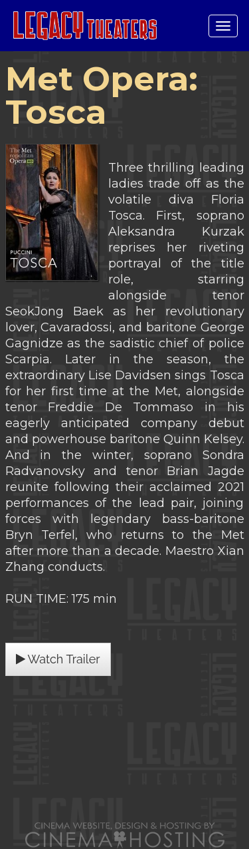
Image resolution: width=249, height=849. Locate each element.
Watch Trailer (58, 659)
